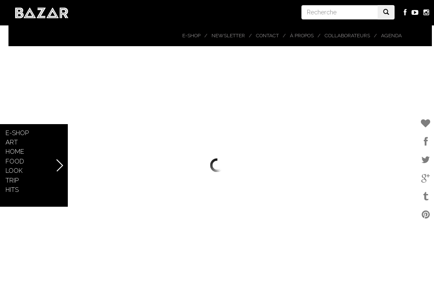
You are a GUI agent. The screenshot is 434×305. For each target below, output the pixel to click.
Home (15, 151)
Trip (12, 180)
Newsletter (228, 36)
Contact (267, 36)
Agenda (391, 36)
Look (14, 171)
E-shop (191, 36)
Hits (12, 190)
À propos (302, 36)
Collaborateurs (347, 36)
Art (12, 142)
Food (15, 161)
